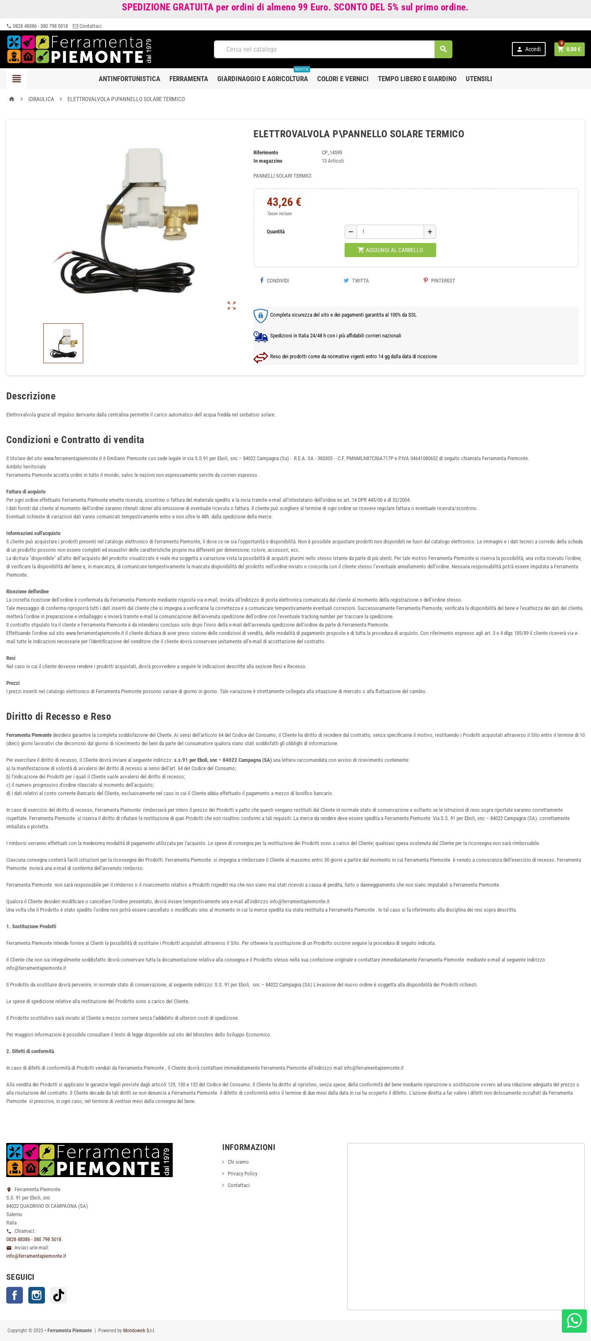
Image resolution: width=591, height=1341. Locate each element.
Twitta (356, 281)
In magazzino (267, 161)
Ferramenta (188, 78)
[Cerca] (333, 49)
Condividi (274, 281)
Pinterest (439, 281)
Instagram (36, 1295)
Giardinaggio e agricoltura (263, 75)
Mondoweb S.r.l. (139, 1331)
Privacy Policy (242, 1173)
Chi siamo (238, 1162)
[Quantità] (390, 232)
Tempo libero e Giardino (417, 78)
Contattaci (87, 26)
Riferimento (265, 152)
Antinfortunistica (129, 78)
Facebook (14, 1295)
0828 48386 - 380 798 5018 (37, 26)
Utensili (479, 78)
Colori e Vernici (343, 78)
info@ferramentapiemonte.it (36, 1256)
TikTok (58, 1295)
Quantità (276, 231)
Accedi (528, 49)
